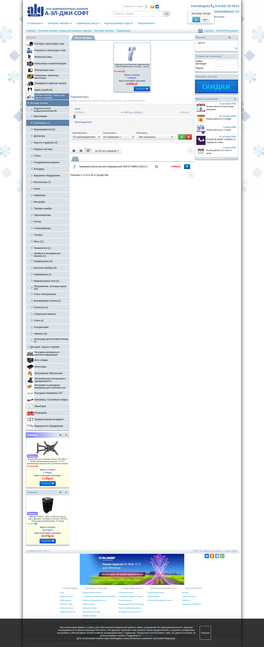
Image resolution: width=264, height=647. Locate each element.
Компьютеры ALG (66, 596)
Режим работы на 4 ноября (218, 119)
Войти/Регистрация (227, 30)
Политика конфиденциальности (94, 600)
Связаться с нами (66, 604)
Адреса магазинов (215, 16)
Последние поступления (91, 612)
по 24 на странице (107, 150)
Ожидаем (44, 492)
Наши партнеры (153, 596)
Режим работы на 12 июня (218, 130)
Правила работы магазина (91, 593)
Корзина (208, 30)
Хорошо (205, 632)
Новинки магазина (89, 616)
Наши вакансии (65, 600)
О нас (62, 593)
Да (196, 19)
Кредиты (185, 593)
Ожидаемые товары (89, 608)
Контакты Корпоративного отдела (160, 600)
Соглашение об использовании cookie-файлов (99, 596)
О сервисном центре (125, 593)
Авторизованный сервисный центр (131, 604)
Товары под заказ (88, 604)
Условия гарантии (124, 600)
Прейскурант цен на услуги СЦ (129, 612)
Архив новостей (231, 158)
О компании (35, 23)
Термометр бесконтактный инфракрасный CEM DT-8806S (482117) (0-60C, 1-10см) (132, 65)
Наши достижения (66, 608)
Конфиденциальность (68, 612)
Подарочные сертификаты (191, 604)
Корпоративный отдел (118, 23)
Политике (147, 635)
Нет (205, 19)
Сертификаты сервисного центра (130, 596)
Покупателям (146, 23)
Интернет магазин (60, 23)
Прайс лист (186, 600)
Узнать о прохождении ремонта (129, 608)
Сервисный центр (88, 23)
